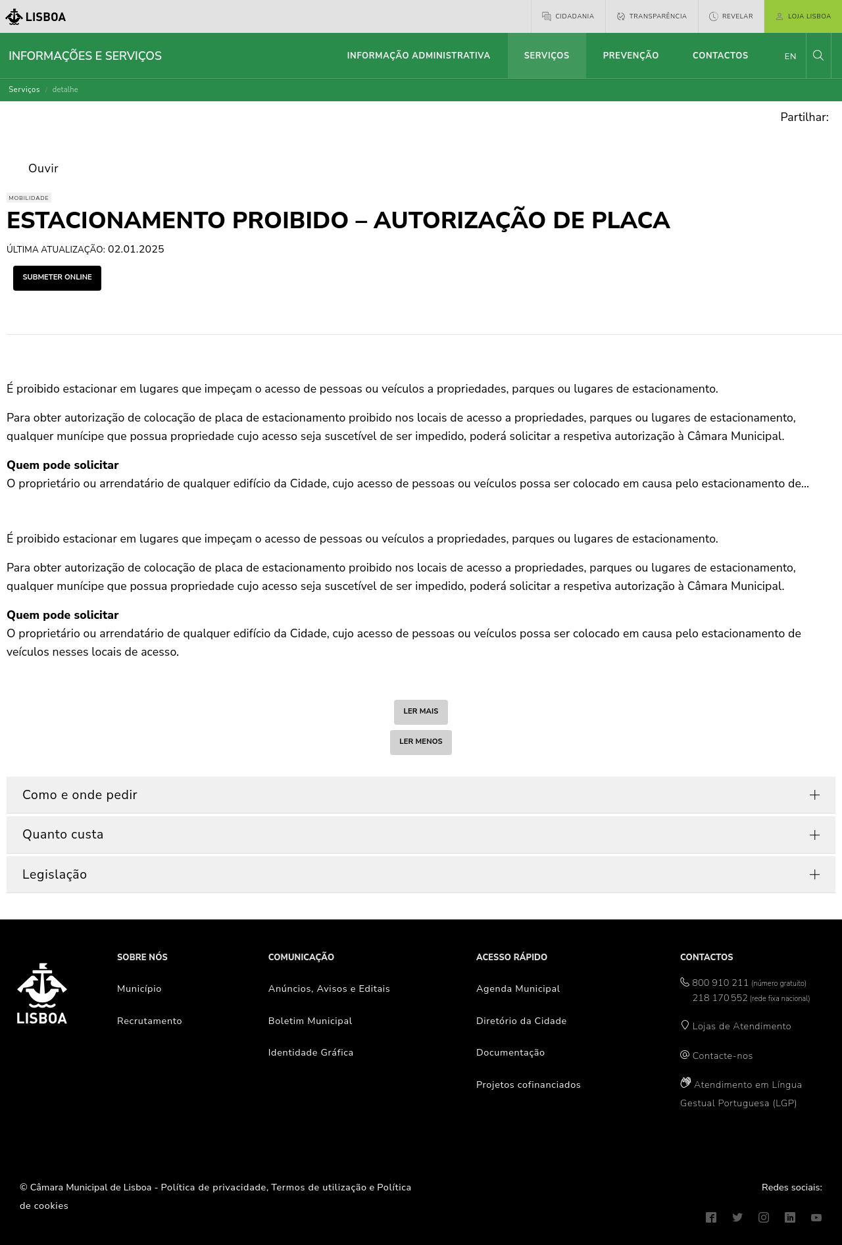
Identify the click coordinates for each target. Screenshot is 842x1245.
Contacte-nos (723, 1055)
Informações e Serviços (85, 56)
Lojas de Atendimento (742, 1026)
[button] (818, 55)
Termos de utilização (319, 1187)
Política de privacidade (213, 1187)
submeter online (56, 277)
